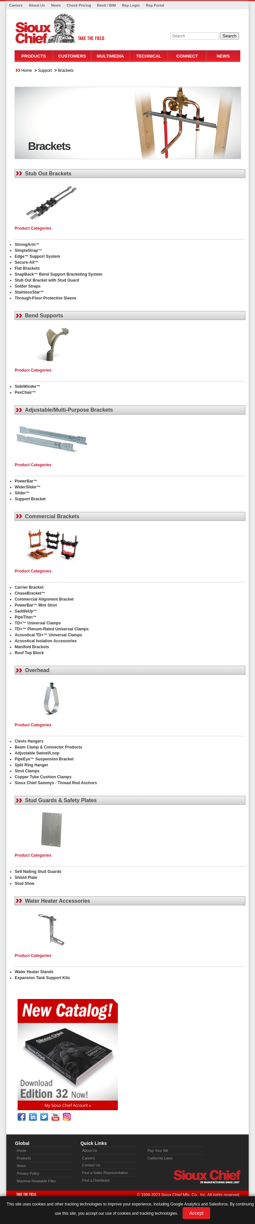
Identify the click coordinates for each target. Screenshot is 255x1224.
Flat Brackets (27, 268)
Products (33, 56)
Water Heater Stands (34, 972)
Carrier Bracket (29, 587)
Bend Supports (44, 315)
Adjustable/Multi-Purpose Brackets (69, 410)
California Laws (159, 1158)
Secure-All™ (26, 262)
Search (229, 35)
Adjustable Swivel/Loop (37, 753)
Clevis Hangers (29, 741)
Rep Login (131, 5)
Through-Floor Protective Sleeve (45, 298)
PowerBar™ (26, 481)
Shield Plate (26, 877)
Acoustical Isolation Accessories (46, 641)
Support (45, 70)
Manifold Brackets (32, 647)
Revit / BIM (106, 5)
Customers (72, 56)
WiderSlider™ (28, 487)
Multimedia (110, 56)
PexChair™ (25, 392)
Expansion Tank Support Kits (42, 977)
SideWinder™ (28, 386)
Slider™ (22, 493)
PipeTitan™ (26, 617)
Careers (16, 5)
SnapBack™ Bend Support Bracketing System (58, 274)
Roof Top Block (29, 653)
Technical (148, 56)
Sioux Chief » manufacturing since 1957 (206, 1176)
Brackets (66, 70)
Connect (187, 56)
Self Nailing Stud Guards (38, 871)
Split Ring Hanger (31, 765)
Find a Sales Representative (105, 1173)
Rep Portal (155, 5)
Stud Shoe (24, 883)
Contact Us (91, 1165)
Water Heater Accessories (57, 901)
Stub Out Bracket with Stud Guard (47, 280)
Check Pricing (79, 5)
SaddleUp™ (26, 611)
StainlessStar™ (29, 292)
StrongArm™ (27, 244)
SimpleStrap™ (28, 250)
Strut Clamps (27, 771)
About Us (37, 5)
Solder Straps (28, 286)
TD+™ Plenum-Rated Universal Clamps (52, 629)
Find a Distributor (96, 1180)
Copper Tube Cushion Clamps (43, 777)
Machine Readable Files (36, 1181)
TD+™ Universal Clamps (38, 623)
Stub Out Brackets (48, 173)
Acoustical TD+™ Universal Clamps (48, 635)
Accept (196, 1213)
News (56, 5)
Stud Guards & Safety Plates (61, 800)
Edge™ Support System (37, 256)
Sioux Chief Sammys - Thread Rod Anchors (56, 783)
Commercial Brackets (52, 516)
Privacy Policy (28, 1173)
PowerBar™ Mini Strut (36, 605)
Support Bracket (30, 499)
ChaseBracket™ (30, 593)
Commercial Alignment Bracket (44, 599)
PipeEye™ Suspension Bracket (44, 759)
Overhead (37, 670)
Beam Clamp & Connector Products (48, 747)
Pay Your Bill (157, 1151)
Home (26, 70)
